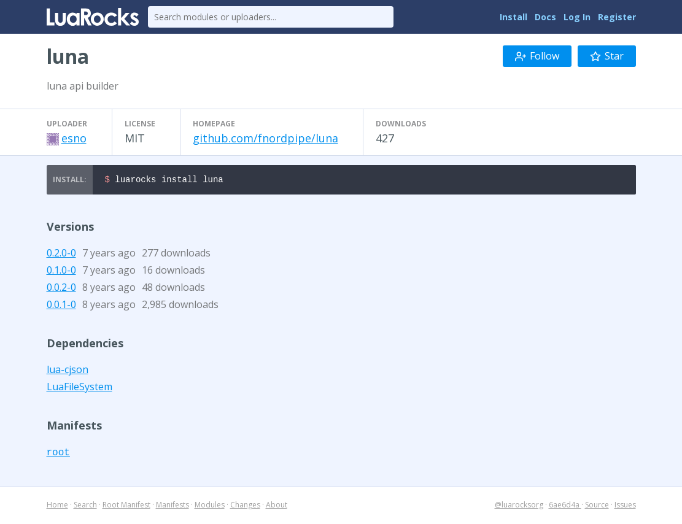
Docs (545, 17)
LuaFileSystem (79, 388)
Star (607, 56)
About (276, 506)
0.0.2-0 (61, 289)
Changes (245, 506)
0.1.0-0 (61, 272)
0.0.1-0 (61, 306)
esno (74, 138)
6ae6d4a (565, 506)
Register (617, 17)
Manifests (172, 506)
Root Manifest (126, 506)
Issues (625, 506)
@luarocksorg (519, 506)
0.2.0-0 (61, 254)
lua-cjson (67, 371)
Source (597, 506)
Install (513, 17)
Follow (537, 56)
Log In (577, 17)
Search (85, 506)
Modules (210, 506)
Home (57, 506)
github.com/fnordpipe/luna (265, 138)
